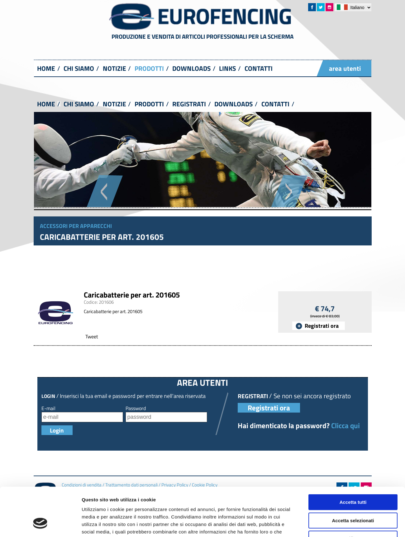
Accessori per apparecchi (76, 226)
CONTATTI (259, 68)
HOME (46, 68)
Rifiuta (353, 466)
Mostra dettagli (328, 493)
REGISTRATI (189, 104)
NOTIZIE (114, 68)
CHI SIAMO (79, 68)
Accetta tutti (353, 430)
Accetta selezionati (353, 448)
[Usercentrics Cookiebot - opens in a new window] (40, 494)
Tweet (91, 336)
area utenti (345, 68)
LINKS (227, 68)
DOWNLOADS (191, 68)
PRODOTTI (149, 68)
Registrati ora (322, 326)
